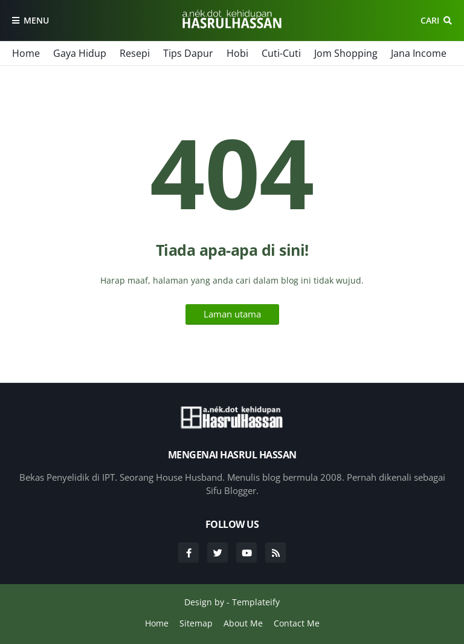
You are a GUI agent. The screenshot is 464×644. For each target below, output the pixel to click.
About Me (243, 623)
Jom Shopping (346, 53)
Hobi (237, 53)
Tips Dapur (188, 53)
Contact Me (297, 623)
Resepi (135, 53)
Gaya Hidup (79, 53)
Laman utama (232, 314)
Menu (36, 20)
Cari (429, 20)
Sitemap (196, 623)
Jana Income (418, 53)
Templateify (256, 602)
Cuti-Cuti (281, 53)
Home (26, 53)
